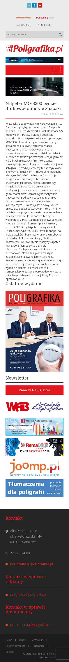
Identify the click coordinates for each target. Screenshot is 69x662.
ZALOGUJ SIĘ (24, 25)
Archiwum (37, 639)
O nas (22, 639)
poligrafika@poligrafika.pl (31, 564)
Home (9, 639)
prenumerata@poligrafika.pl (30, 624)
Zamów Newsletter (34, 390)
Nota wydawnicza (15, 645)
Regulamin (38, 645)
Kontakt (10, 651)
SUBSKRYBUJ (45, 25)
